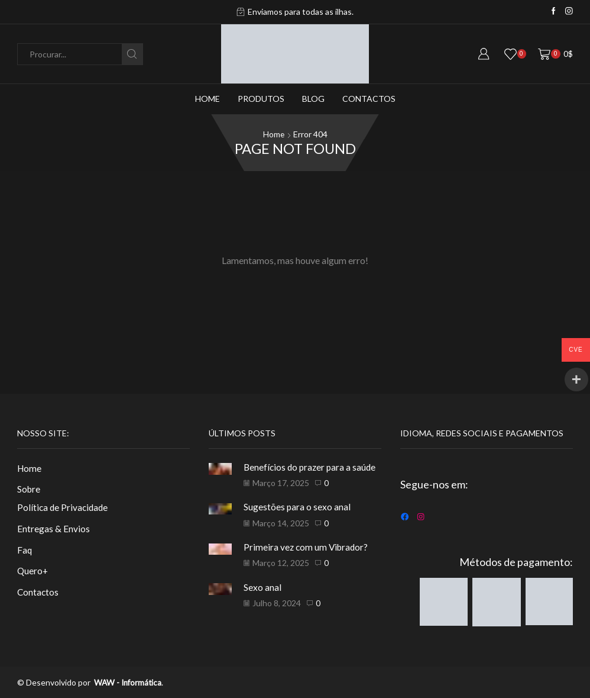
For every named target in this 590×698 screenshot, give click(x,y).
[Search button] (132, 54)
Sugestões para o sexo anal (298, 506)
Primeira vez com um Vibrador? (308, 546)
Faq (25, 551)
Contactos (369, 99)
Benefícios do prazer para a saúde (312, 466)
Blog (313, 99)
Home (207, 99)
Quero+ (33, 572)
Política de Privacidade (64, 507)
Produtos (261, 99)
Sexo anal (263, 585)
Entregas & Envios (53, 529)
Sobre (29, 489)
